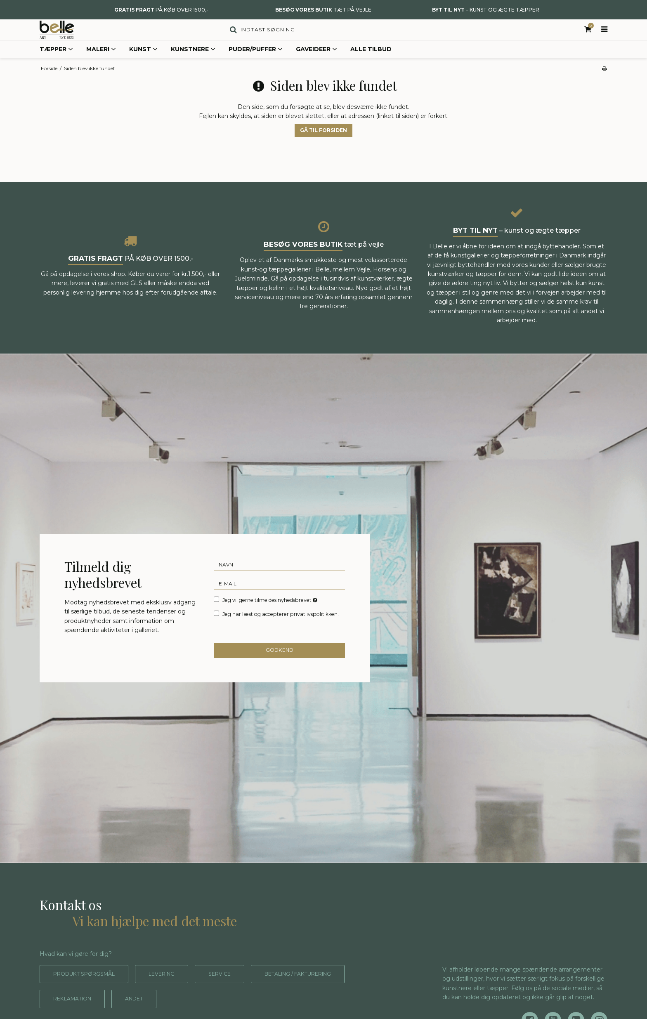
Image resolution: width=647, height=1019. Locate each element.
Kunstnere (193, 63)
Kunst (143, 63)
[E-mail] (279, 595)
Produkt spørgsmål (89, 988)
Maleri (101, 63)
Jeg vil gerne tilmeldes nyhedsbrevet (270, 612)
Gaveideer (316, 63)
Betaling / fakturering (325, 988)
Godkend (279, 664)
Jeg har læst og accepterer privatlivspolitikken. (280, 626)
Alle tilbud (371, 63)
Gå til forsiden (323, 144)
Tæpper (56, 63)
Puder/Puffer (256, 63)
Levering (175, 988)
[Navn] (279, 576)
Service (237, 988)
